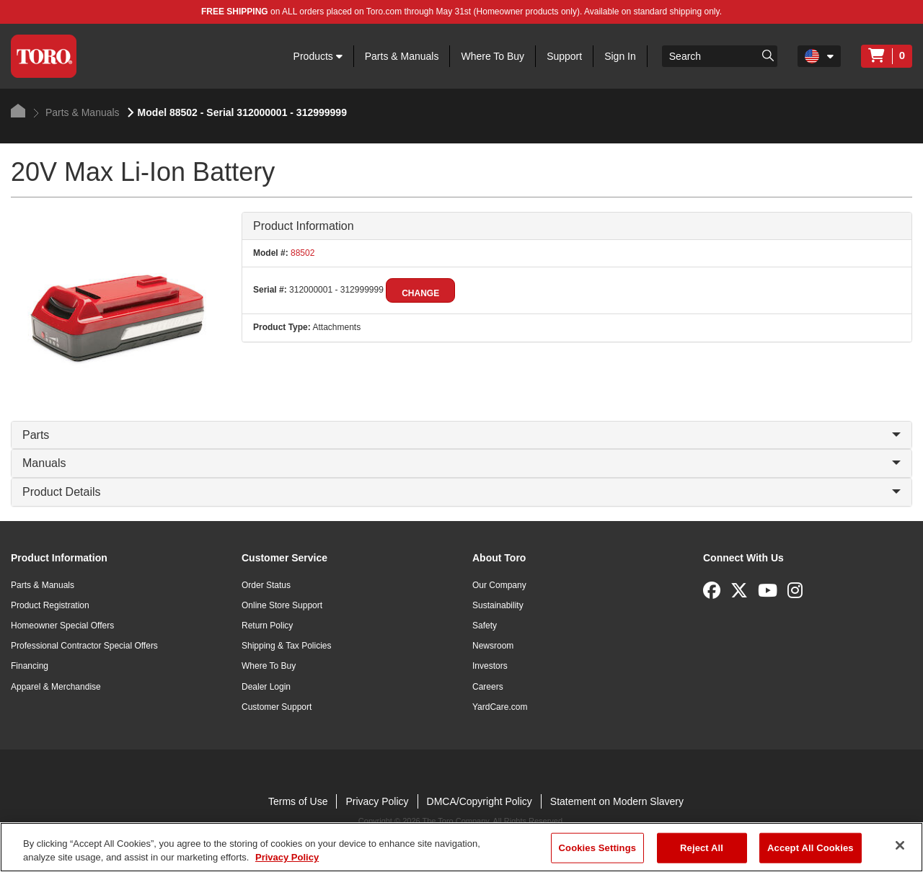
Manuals (461, 463)
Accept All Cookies (810, 847)
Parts (461, 435)
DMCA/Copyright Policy (479, 801)
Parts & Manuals (402, 56)
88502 (301, 253)
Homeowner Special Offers (62, 625)
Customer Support (277, 707)
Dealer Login (266, 687)
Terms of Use (297, 801)
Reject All (701, 847)
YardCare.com (499, 707)
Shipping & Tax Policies (287, 646)
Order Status (266, 585)
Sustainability (498, 605)
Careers (487, 687)
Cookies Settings (598, 847)
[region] (461, 847)
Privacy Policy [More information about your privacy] (287, 857)
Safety (484, 625)
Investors (490, 666)
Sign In (620, 56)
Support (564, 56)
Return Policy (267, 625)
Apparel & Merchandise (56, 687)
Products (318, 56)
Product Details (461, 492)
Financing (29, 666)
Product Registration (50, 605)
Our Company (499, 585)
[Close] (900, 845)
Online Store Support (282, 605)
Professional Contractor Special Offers (84, 646)
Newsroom (492, 646)
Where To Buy (492, 56)
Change (420, 293)
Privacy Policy (376, 801)
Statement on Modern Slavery (617, 801)
